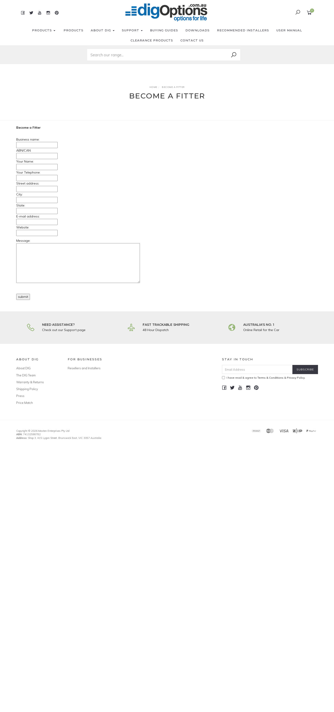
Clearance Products (152, 40)
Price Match (24, 403)
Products (43, 30)
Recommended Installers (243, 30)
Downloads (197, 30)
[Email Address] (257, 369)
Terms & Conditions (270, 377)
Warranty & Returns (30, 382)
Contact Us (192, 40)
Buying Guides (164, 30)
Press (20, 396)
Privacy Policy (296, 377)
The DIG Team (26, 375)
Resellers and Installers (84, 368)
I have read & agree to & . (263, 377)
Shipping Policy (27, 389)
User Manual (289, 30)
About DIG (103, 30)
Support (132, 30)
